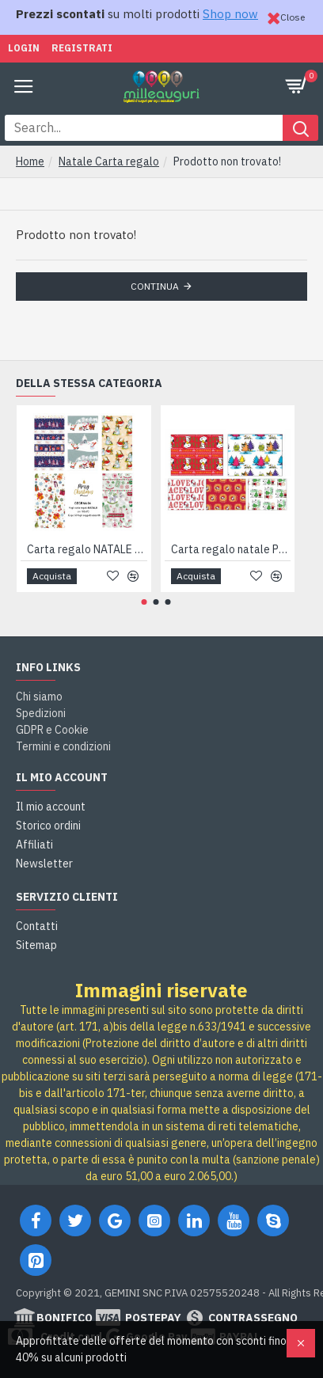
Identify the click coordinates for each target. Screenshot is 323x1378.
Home (30, 161)
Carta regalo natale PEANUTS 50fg (231, 549)
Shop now (230, 13)
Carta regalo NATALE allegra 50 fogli (87, 549)
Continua (155, 286)
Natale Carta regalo (109, 161)
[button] (143, 602)
